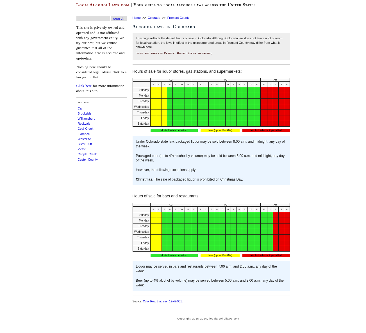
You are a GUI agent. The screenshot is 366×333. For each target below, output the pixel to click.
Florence (84, 134)
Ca (80, 108)
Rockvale (84, 123)
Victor (82, 149)
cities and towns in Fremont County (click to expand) (174, 53)
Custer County (88, 159)
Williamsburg (87, 118)
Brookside (85, 113)
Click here (84, 86)
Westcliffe (84, 139)
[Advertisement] (17, 84)
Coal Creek (86, 128)
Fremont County (178, 17)
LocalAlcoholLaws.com (102, 5)
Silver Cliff (85, 144)
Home (137, 17)
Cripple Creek (87, 154)
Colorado (154, 17)
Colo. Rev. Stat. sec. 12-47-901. (163, 301)
